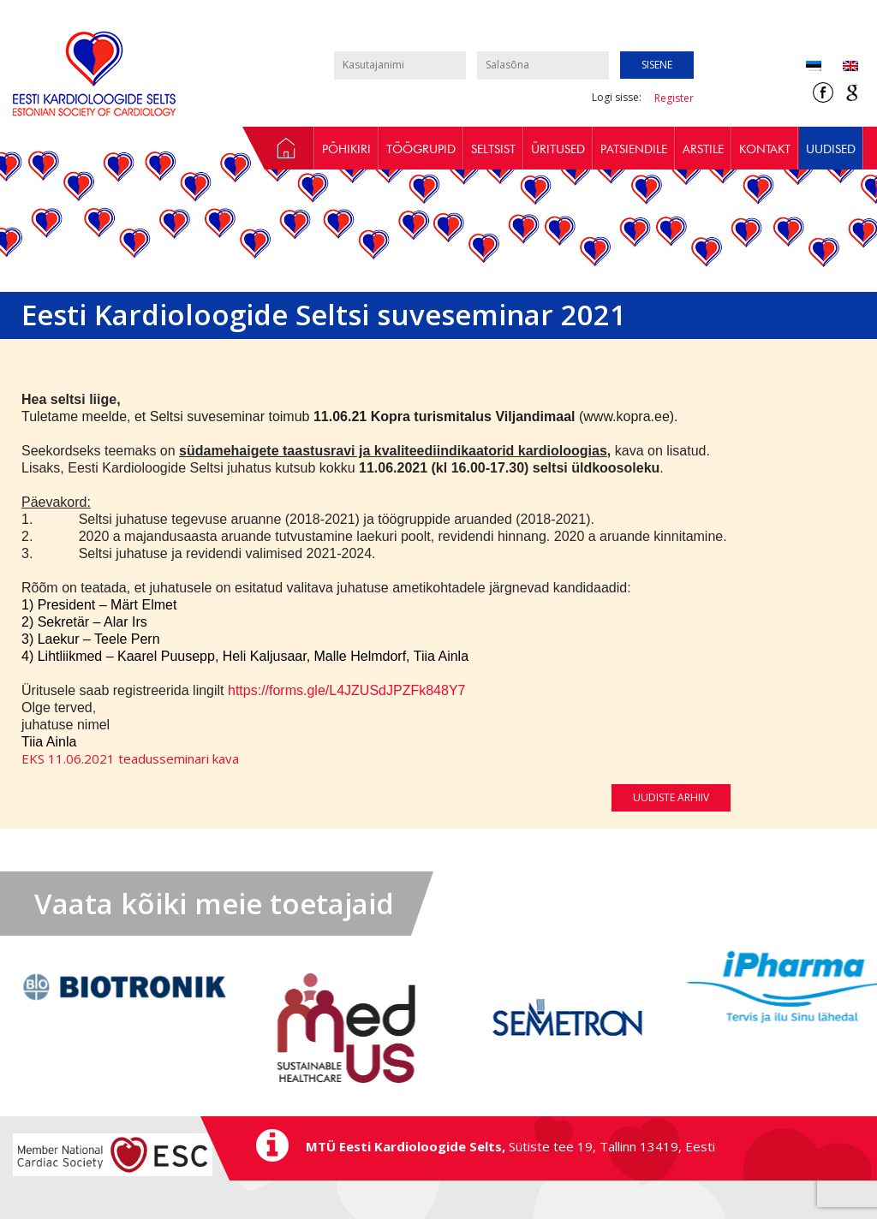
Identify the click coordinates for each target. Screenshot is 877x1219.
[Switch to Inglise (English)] (839, 67)
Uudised (831, 149)
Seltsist (493, 149)
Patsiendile (633, 149)
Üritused (558, 149)
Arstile (703, 149)
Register (674, 98)
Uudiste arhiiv (671, 797)
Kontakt (764, 149)
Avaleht (278, 148)
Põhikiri (346, 149)
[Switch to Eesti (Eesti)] (813, 67)
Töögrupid (421, 149)
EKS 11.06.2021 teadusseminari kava (130, 758)
